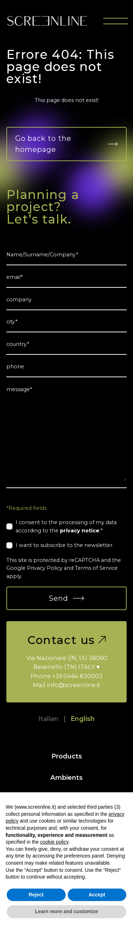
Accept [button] (97, 894)
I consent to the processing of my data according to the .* (66, 526)
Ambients (66, 777)
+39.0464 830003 (77, 676)
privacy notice (79, 530)
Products (66, 756)
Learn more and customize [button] (66, 911)
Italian (48, 719)
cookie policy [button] (54, 842)
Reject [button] (36, 894)
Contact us (66, 640)
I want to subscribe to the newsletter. (64, 545)
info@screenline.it (73, 685)
